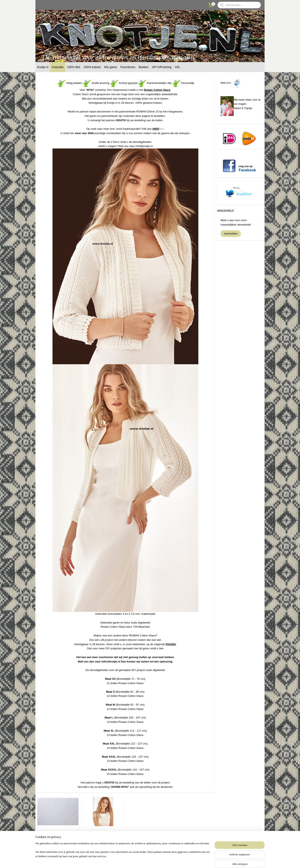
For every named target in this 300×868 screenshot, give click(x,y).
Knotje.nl (42, 67)
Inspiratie (58, 67)
